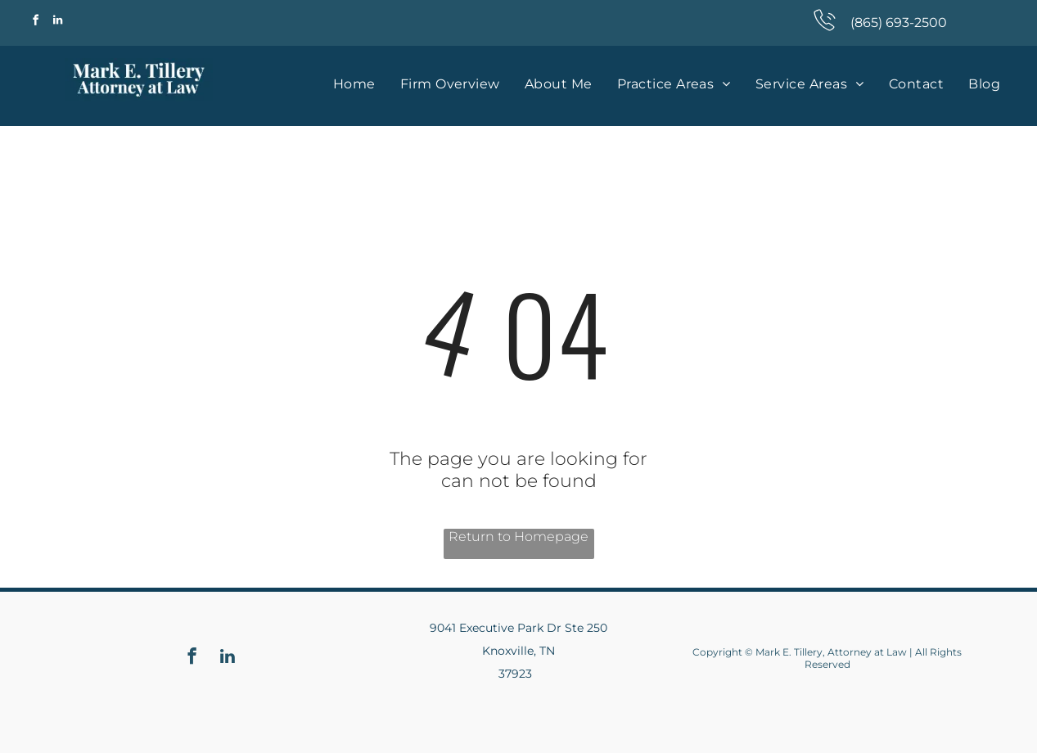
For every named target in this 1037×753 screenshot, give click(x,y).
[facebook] (36, 22)
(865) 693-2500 (898, 22)
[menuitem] (354, 84)
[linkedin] (58, 22)
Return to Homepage (518, 536)
